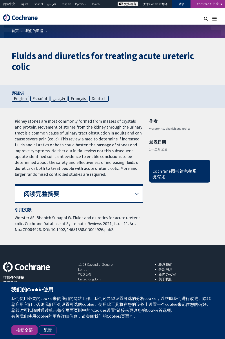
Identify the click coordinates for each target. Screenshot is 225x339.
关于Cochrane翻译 (155, 4)
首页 (15, 31)
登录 (181, 4)
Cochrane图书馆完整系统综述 (174, 174)
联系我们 (165, 264)
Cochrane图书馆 (208, 4)
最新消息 (165, 269)
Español (38, 4)
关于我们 (165, 279)
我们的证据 (34, 31)
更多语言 (127, 4)
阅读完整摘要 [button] (41, 193)
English (24, 4)
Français (65, 4)
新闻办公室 (167, 274)
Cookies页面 (118, 316)
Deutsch (99, 98)
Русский (80, 4)
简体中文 (9, 4)
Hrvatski (96, 4)
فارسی (51, 4)
